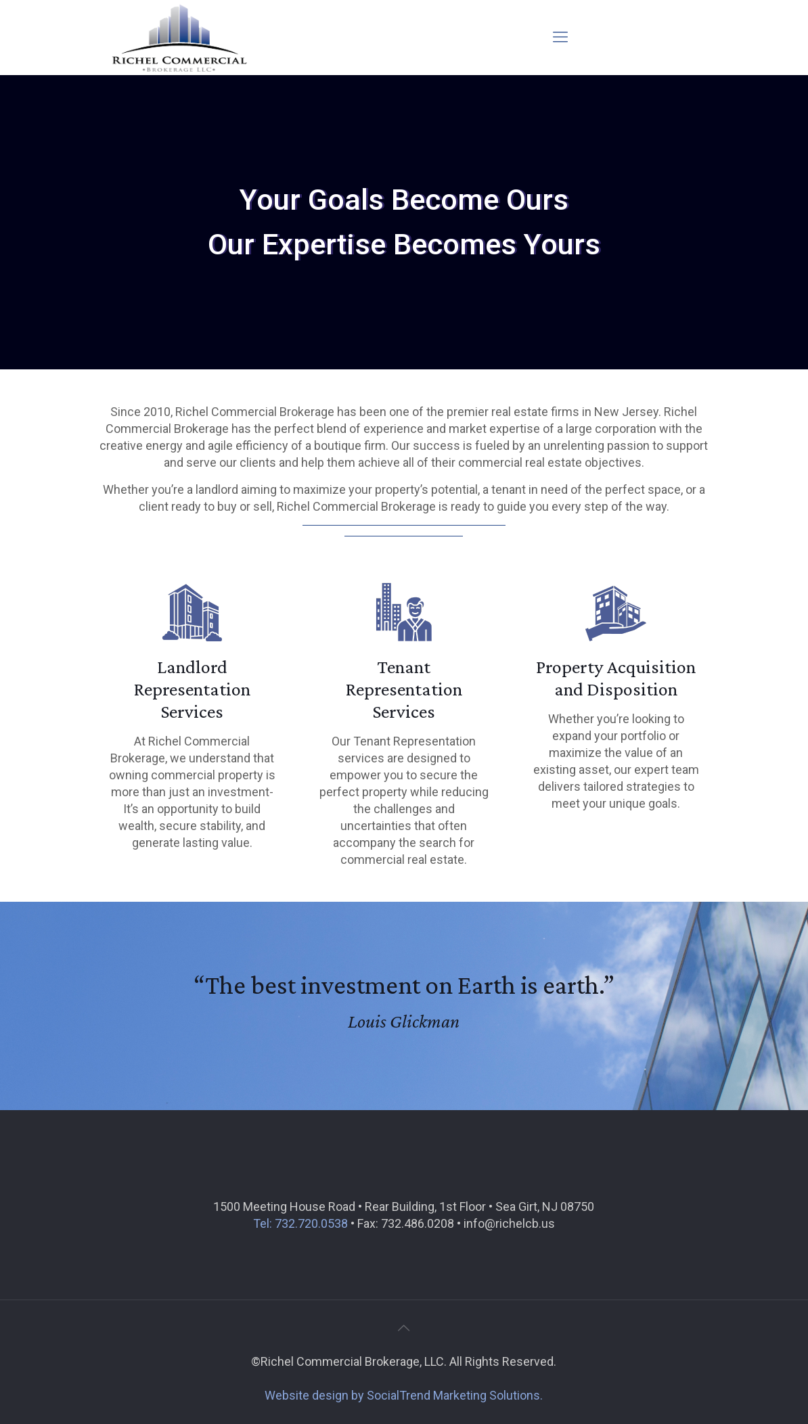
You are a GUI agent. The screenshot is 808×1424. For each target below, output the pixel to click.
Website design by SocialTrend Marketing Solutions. (404, 1395)
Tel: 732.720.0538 (300, 1223)
